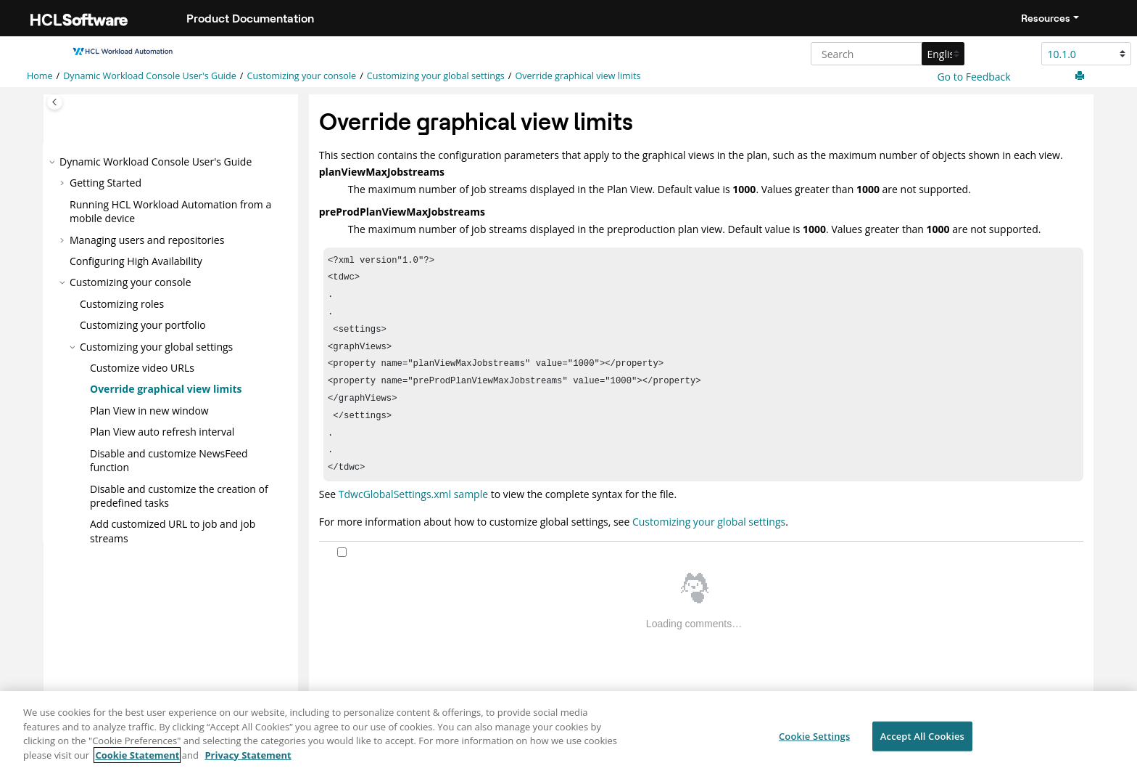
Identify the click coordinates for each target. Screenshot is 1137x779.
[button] (53, 162)
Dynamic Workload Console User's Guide (149, 76)
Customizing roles (122, 304)
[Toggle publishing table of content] (54, 102)
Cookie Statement (137, 761)
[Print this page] (1081, 76)
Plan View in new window (149, 410)
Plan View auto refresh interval (162, 432)
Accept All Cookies (922, 742)
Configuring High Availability (136, 261)
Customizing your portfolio (143, 325)
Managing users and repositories (147, 239)
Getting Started (105, 182)
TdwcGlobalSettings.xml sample (413, 513)
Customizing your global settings (436, 76)
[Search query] (886, 53)
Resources (1045, 18)
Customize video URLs (142, 368)
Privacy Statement (247, 761)
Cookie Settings (814, 742)
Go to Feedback (973, 76)
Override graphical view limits (577, 76)
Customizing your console (301, 76)
